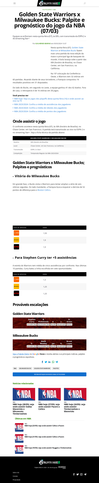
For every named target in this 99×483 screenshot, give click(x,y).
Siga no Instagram (81, 474)
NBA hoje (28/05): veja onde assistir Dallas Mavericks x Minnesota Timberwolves (23, 409)
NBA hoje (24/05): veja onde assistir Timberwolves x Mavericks (74, 408)
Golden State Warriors (42, 368)
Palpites (56, 368)
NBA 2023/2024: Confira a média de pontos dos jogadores (40, 111)
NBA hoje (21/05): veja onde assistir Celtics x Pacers (44, 437)
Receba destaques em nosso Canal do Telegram (49, 374)
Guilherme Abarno (43, 43)
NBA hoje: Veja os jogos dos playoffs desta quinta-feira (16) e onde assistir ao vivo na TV (48, 100)
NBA (54, 10)
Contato (15, 476)
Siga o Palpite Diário (21, 354)
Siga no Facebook (74, 474)
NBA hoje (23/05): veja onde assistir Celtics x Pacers (44, 426)
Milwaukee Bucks (68, 50)
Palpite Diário (47, 10)
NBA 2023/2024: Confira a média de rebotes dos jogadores (40, 108)
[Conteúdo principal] (49, 241)
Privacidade (16, 480)
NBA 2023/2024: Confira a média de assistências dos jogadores (42, 104)
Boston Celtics (44, 190)
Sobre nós (16, 472)
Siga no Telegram (85, 474)
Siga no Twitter (77, 474)
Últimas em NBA (23, 418)
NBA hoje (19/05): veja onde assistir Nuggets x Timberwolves (48, 448)
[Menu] (14, 3)
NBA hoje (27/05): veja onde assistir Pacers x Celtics (49, 406)
